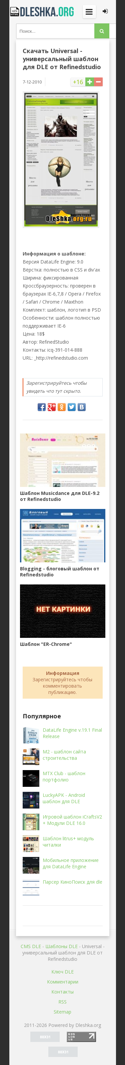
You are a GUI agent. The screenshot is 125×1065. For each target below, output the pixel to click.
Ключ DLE (62, 971)
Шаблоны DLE (61, 946)
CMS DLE (31, 946)
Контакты (62, 992)
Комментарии (62, 982)
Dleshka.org (42, 11)
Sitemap (62, 1012)
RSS (62, 1002)
